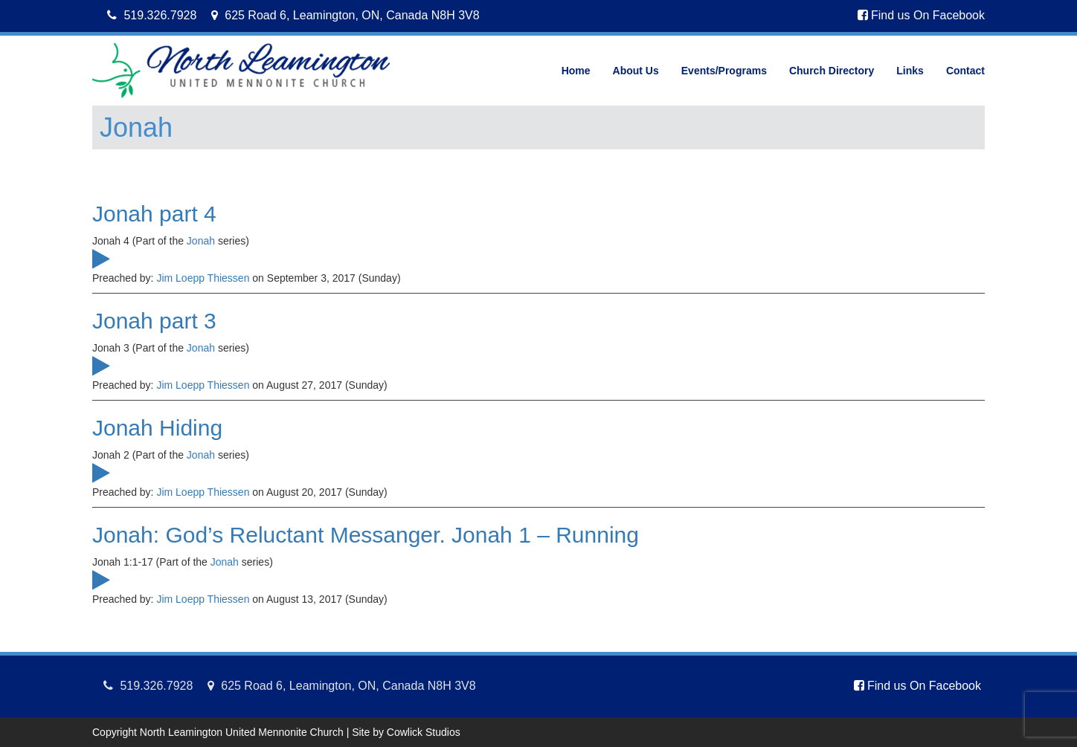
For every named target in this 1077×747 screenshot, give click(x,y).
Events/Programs (724, 71)
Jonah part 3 (154, 320)
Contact (965, 71)
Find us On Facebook (921, 15)
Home (576, 71)
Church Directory (831, 71)
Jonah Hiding (157, 427)
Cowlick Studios (423, 732)
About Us (636, 71)
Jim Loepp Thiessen (202, 278)
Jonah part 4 (154, 213)
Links (910, 71)
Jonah (201, 241)
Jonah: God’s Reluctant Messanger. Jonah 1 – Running (365, 535)
